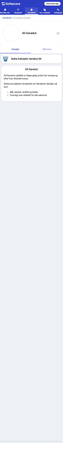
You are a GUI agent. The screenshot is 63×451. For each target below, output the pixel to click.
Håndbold (6, 18)
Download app (52, 4)
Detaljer (15, 49)
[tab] (15, 49)
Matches (47, 49)
